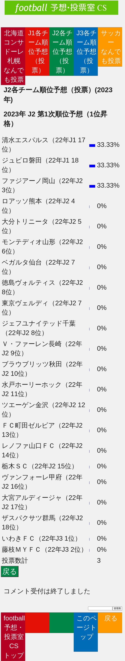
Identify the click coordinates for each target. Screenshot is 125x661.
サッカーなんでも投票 (111, 47)
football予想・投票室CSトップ (14, 636)
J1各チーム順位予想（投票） (38, 51)
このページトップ (87, 632)
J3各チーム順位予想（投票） (87, 51)
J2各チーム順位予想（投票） (62, 51)
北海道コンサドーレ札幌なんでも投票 (14, 56)
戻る (111, 622)
